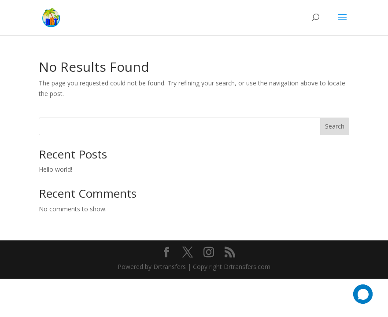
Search (334, 126)
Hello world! (55, 169)
